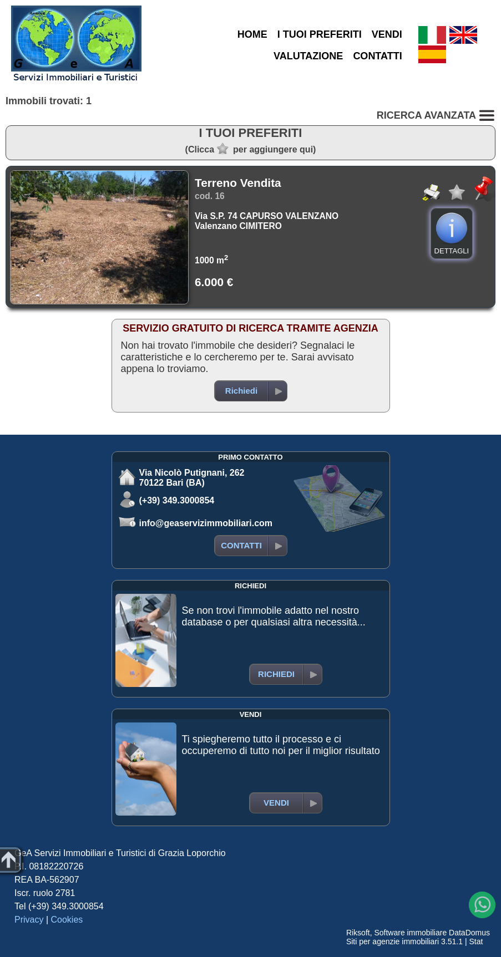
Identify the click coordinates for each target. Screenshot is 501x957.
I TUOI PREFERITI (319, 34)
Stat (476, 941)
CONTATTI (377, 56)
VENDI (387, 34)
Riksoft (358, 932)
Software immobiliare (410, 932)
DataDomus (469, 932)
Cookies (67, 919)
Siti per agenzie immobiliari (392, 941)
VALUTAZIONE (308, 56)
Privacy (28, 919)
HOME (252, 34)
